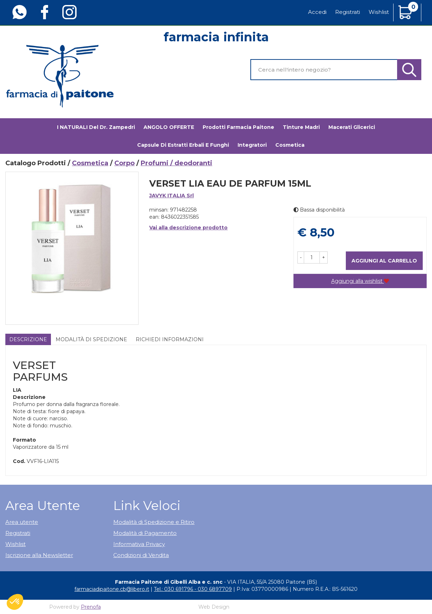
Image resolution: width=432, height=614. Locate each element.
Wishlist (379, 12)
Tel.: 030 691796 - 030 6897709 (193, 589)
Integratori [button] (252, 145)
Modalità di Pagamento (145, 533)
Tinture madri (301, 127)
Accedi (317, 12)
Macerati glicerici (351, 127)
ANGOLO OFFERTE (169, 127)
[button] (300, 257)
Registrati (347, 12)
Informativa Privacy (139, 544)
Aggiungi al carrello (384, 260)
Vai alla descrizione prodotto (188, 227)
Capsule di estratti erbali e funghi (183, 145)
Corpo (124, 163)
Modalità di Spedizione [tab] (91, 339)
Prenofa (91, 607)
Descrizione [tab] (28, 339)
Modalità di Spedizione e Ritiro (153, 522)
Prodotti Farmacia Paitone (238, 127)
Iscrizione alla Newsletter (39, 555)
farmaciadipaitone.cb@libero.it (111, 589)
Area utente (21, 522)
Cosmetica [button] (290, 145)
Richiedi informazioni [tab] (170, 339)
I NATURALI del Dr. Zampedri (96, 127)
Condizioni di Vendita (141, 555)
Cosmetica (90, 163)
